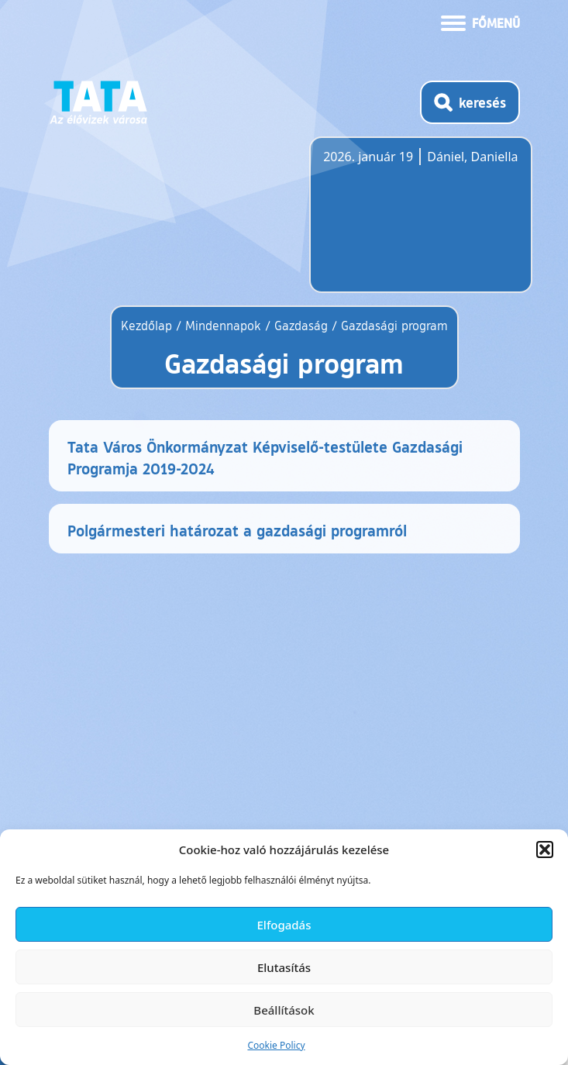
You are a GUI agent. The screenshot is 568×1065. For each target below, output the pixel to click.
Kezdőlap (148, 325)
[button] (545, 849)
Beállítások (283, 1010)
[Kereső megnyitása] (470, 102)
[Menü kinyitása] (480, 21)
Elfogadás (284, 924)
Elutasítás (284, 967)
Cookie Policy (276, 1045)
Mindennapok (223, 325)
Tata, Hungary (410, 224)
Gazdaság (301, 325)
